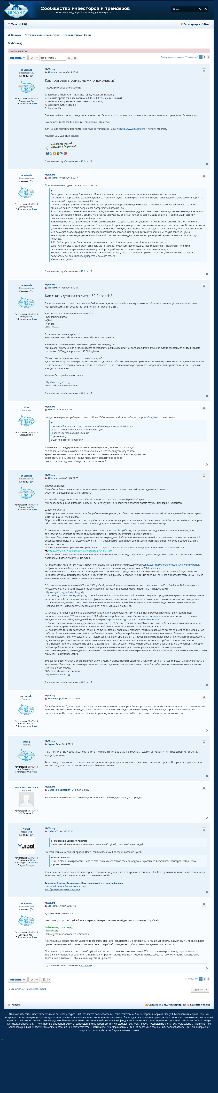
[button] (208, 57)
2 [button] (204, 57)
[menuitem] (23, 24)
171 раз (34, 863)
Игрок (26, 741)
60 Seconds (26, 69)
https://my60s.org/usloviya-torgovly (64, 592)
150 (32, 723)
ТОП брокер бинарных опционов (62, 889)
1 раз (34, 103)
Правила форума (19, 50)
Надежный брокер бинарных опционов (66, 886)
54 (32, 101)
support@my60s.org (150, 417)
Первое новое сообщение (172, 57)
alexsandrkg (26, 696)
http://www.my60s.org (132, 128)
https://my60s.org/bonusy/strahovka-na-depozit (132, 619)
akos (26, 407)
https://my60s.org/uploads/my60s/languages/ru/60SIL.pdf (80, 550)
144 (32, 769)
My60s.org (15, 43)
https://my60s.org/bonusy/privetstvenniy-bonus (172, 564)
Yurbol (26, 828)
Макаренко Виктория (26, 787)
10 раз (34, 772)
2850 (32, 860)
